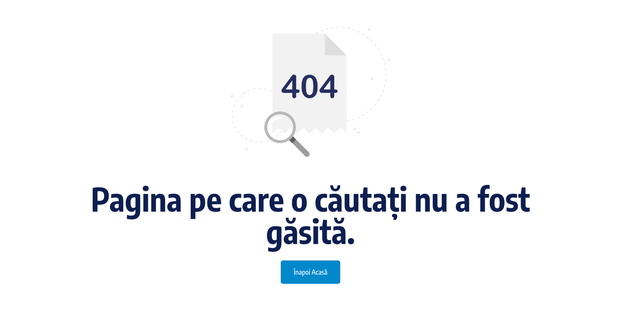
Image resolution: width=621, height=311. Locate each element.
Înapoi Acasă (310, 272)
